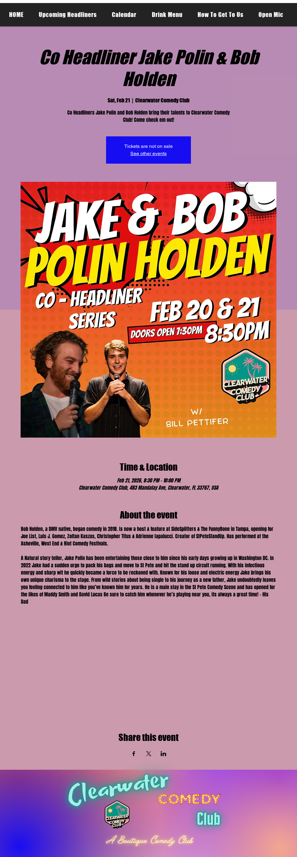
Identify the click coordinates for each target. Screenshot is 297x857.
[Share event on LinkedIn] (163, 753)
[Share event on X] (149, 753)
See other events (148, 153)
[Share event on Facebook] (134, 753)
